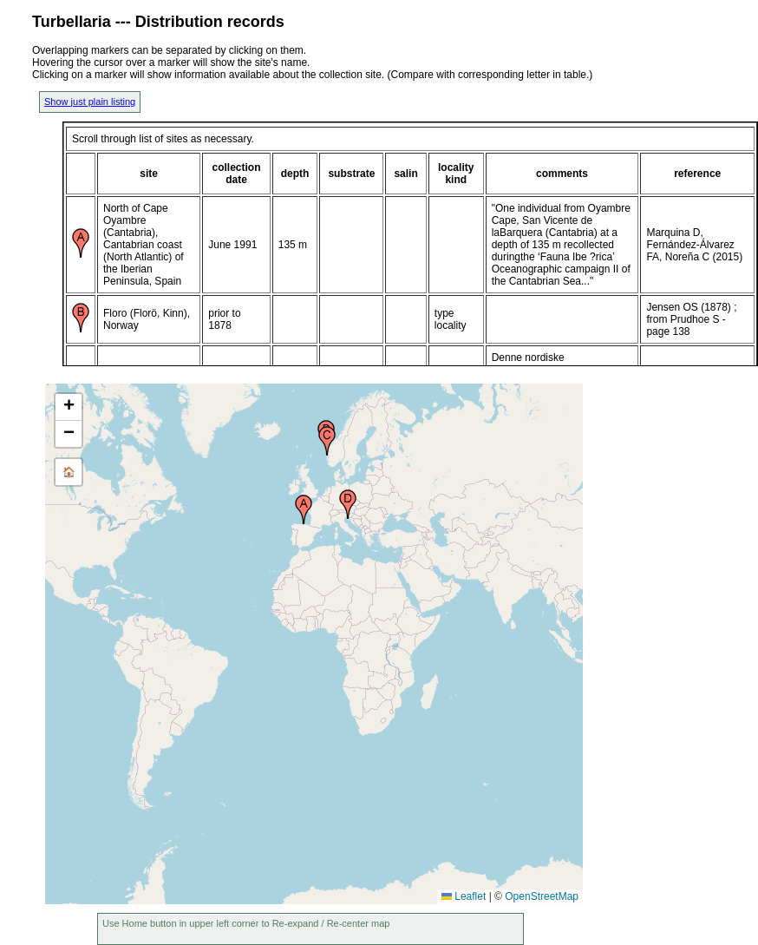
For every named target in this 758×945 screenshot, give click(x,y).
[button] (303, 509)
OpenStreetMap (541, 896)
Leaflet (463, 896)
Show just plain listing (89, 101)
